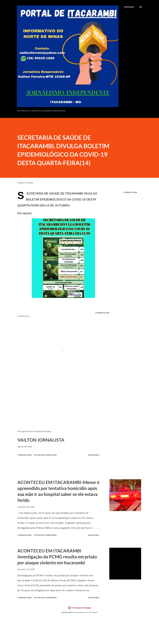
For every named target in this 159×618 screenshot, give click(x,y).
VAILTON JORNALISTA (40, 440)
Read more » (94, 455)
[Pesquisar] (129, 6)
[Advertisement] (59, 399)
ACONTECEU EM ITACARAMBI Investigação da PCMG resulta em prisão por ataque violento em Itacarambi (57, 556)
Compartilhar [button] (130, 192)
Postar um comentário (45, 455)
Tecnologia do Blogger (79, 608)
